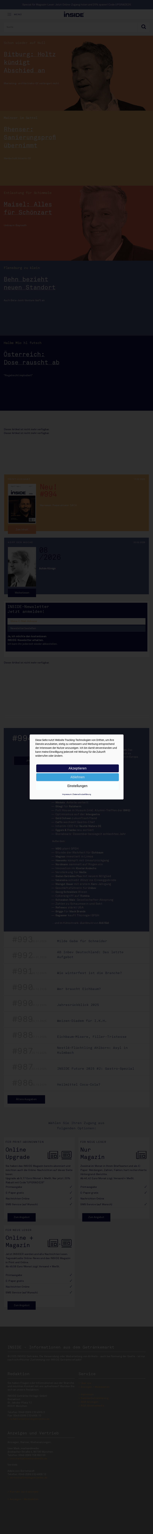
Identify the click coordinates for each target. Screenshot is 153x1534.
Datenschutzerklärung (82, 794)
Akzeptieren (78, 768)
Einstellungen (77, 786)
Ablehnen (77, 777)
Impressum (67, 794)
